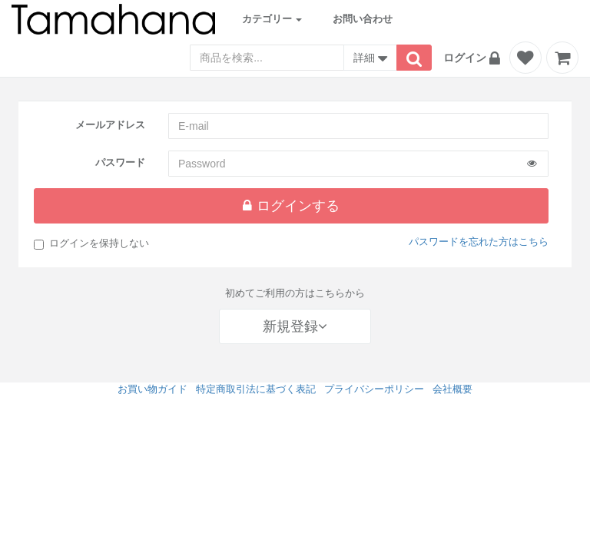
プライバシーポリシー (374, 389)
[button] (474, 57)
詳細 (370, 59)
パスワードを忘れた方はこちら (479, 241)
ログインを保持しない (91, 243)
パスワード (120, 162)
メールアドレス (110, 125)
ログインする (291, 206)
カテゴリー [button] (272, 19)
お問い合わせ (363, 19)
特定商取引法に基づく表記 (256, 389)
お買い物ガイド (152, 389)
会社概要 (452, 389)
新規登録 (295, 326)
